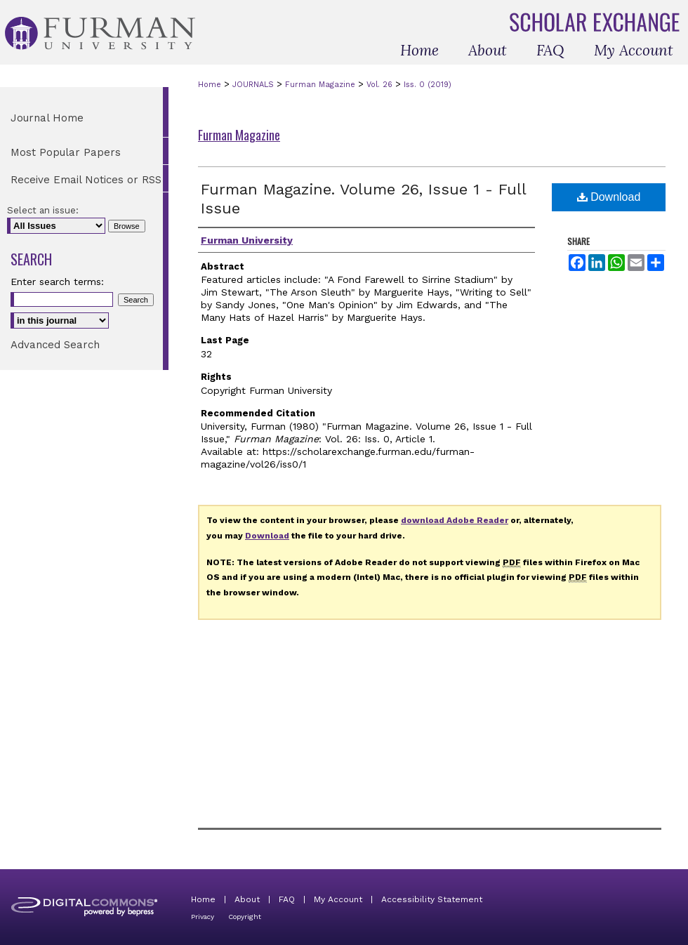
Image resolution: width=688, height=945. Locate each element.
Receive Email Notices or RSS (86, 179)
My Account (338, 899)
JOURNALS (253, 84)
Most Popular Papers (66, 152)
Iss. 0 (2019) (427, 84)
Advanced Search (55, 344)
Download (609, 197)
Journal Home (47, 118)
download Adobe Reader (454, 520)
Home (209, 84)
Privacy (202, 916)
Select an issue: (43, 210)
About (247, 899)
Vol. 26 (379, 84)
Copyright (244, 916)
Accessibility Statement (431, 899)
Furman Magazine (320, 84)
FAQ (287, 899)
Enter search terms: (57, 281)
